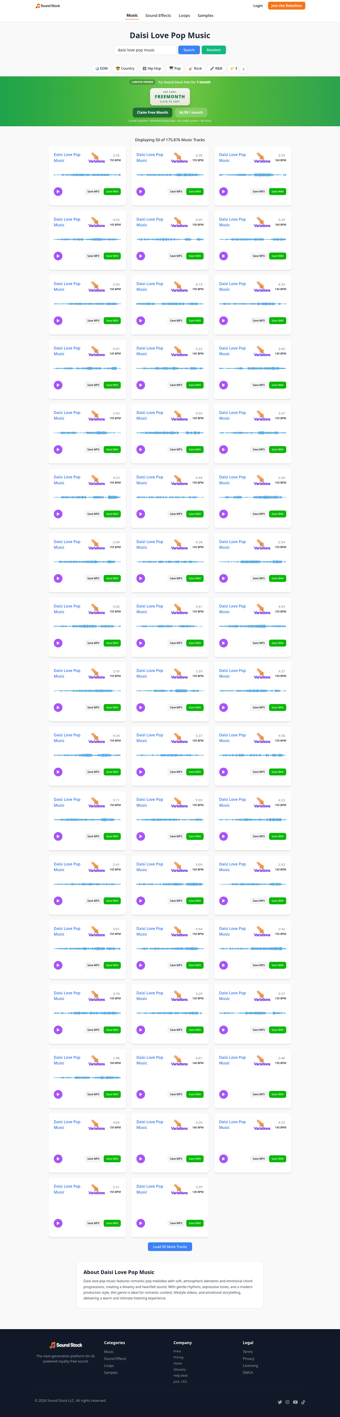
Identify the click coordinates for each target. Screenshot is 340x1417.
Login (258, 5)
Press (177, 1351)
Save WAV (112, 191)
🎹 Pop (175, 68)
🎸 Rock (195, 68)
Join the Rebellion (286, 5)
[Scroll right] (243, 69)
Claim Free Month (152, 112)
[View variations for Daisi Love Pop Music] (96, 157)
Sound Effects (158, 15)
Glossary (179, 1369)
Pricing (178, 1357)
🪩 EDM (101, 68)
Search (189, 50)
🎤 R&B (216, 68)
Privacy (248, 1358)
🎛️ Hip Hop (151, 68)
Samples (205, 15)
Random (214, 50)
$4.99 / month (191, 112)
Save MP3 (93, 191)
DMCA (248, 1372)
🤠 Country (125, 68)
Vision (177, 1363)
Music (132, 15)
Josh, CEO (180, 1381)
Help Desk (180, 1375)
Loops (184, 15)
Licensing (250, 1365)
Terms (248, 1351)
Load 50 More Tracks (170, 1246)
